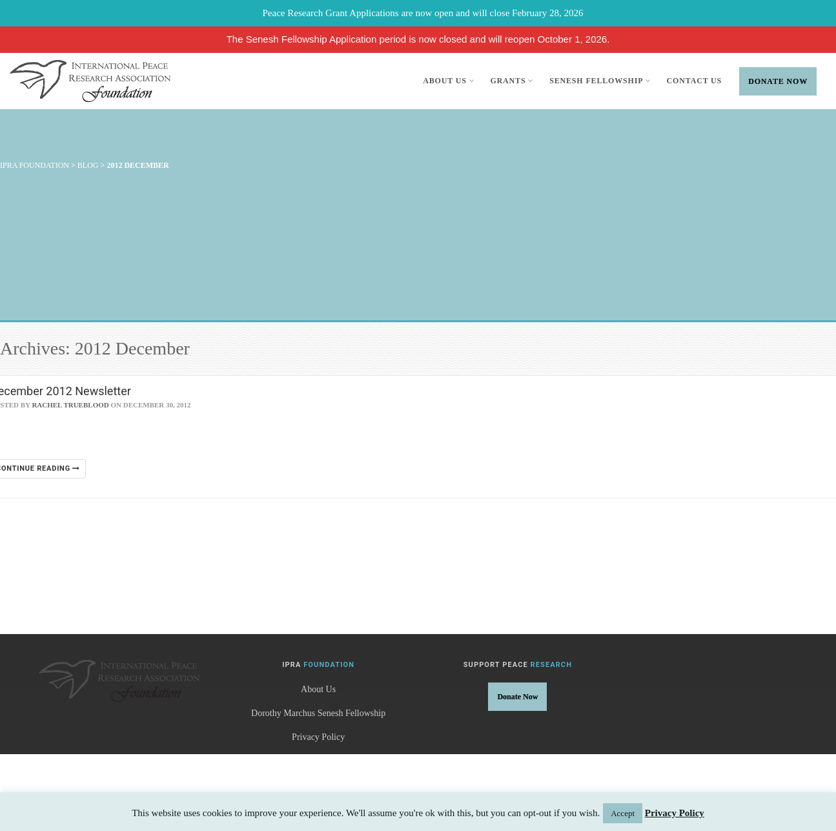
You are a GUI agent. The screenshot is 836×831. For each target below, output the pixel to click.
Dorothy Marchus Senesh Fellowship (318, 713)
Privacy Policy (318, 737)
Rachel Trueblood (70, 405)
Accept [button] (623, 813)
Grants (512, 80)
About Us (448, 80)
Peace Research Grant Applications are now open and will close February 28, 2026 (423, 13)
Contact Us (694, 80)
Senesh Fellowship (600, 80)
